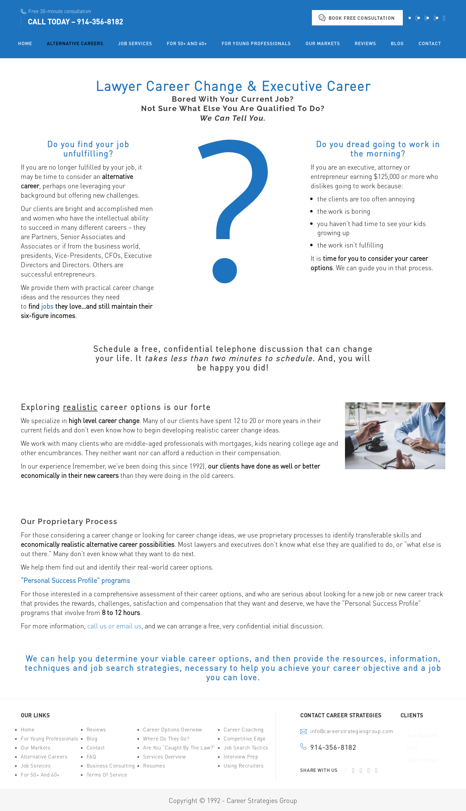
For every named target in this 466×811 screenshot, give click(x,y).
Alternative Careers (44, 756)
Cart (412, 747)
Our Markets (35, 747)
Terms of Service (107, 775)
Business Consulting (111, 766)
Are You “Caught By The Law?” (179, 747)
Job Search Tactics (246, 747)
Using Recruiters (244, 766)
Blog (92, 738)
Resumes (154, 766)
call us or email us (114, 625)
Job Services (35, 766)
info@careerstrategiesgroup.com (351, 731)
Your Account (422, 735)
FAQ (91, 756)
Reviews (96, 729)
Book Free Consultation (362, 18)
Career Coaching (244, 729)
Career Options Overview (172, 729)
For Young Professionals (49, 738)
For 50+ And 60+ (40, 775)
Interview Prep (241, 756)
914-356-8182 (100, 21)
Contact (96, 747)
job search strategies (135, 668)
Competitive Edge (245, 738)
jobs (47, 306)
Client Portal (422, 760)
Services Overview (164, 756)
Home (27, 729)
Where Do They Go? (166, 738)
